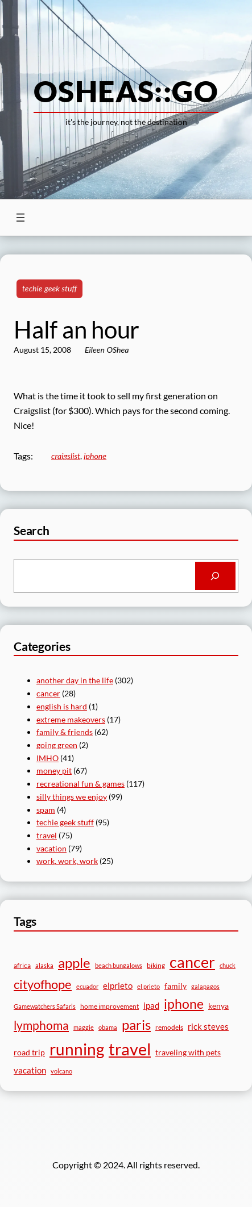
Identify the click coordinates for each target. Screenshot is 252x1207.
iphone (95, 456)
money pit (54, 770)
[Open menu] (20, 217)
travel (46, 835)
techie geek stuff (49, 288)
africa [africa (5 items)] (22, 965)
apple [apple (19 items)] (74, 962)
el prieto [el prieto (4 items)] (148, 986)
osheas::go (126, 90)
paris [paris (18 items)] (136, 1025)
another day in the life (74, 680)
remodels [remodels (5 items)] (169, 1027)
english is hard (61, 706)
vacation (51, 848)
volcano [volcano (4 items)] (61, 1071)
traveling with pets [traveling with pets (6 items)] (188, 1052)
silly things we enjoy (71, 796)
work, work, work (67, 861)
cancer (48, 693)
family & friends (64, 732)
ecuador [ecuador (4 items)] (87, 986)
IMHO (47, 758)
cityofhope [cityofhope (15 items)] (43, 984)
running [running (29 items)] (76, 1049)
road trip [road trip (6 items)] (29, 1052)
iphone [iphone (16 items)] (184, 1004)
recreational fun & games (80, 783)
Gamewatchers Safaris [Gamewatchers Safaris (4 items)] (45, 1006)
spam (45, 810)
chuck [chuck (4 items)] (228, 965)
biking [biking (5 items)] (156, 965)
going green (56, 745)
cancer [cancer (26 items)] (192, 962)
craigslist (65, 456)
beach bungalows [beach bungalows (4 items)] (118, 965)
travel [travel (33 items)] (130, 1049)
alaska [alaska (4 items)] (44, 965)
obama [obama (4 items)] (107, 1027)
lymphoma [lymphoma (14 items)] (41, 1025)
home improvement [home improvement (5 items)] (109, 1006)
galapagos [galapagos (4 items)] (205, 986)
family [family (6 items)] (175, 986)
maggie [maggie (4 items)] (83, 1027)
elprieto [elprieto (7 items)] (118, 985)
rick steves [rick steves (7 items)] (208, 1026)
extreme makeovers (70, 719)
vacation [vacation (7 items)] (30, 1070)
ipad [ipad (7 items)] (151, 1005)
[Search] (215, 576)
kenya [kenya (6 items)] (218, 1005)
